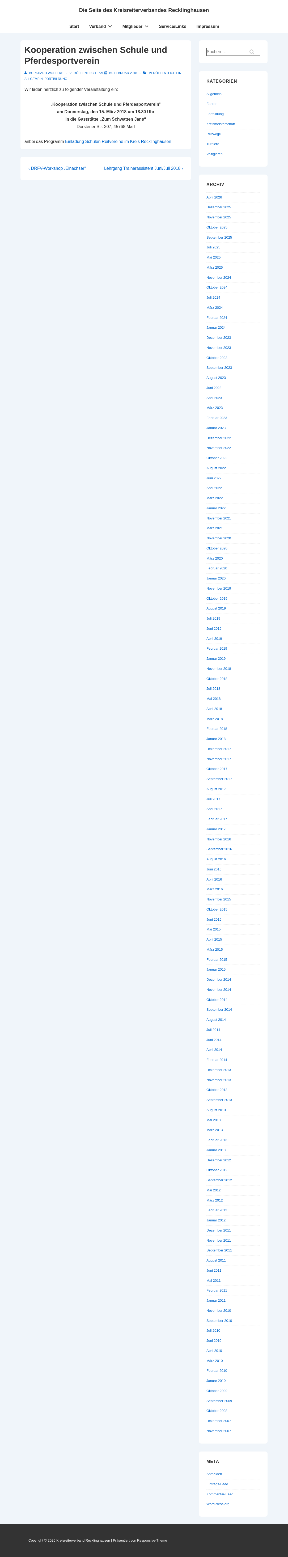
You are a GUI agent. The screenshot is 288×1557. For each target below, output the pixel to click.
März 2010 (214, 1361)
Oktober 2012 (216, 1170)
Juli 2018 (213, 689)
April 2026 (214, 197)
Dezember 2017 (218, 749)
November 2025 (218, 217)
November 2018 (218, 669)
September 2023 (219, 368)
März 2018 (214, 719)
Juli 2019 (213, 618)
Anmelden (214, 1474)
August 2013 (216, 1110)
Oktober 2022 (216, 458)
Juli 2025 (213, 247)
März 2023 (214, 408)
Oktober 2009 (216, 1391)
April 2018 (214, 709)
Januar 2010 (216, 1381)
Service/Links (172, 26)
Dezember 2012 (218, 1160)
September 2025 (219, 237)
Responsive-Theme (152, 1540)
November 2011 (218, 1240)
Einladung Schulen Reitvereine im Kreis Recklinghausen (118, 141)
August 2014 (216, 1020)
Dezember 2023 (218, 338)
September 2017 (219, 779)
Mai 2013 (213, 1120)
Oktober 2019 (216, 598)
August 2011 (216, 1260)
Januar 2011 (216, 1300)
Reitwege (213, 134)
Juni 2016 (213, 869)
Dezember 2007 (218, 1421)
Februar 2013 (216, 1140)
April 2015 (214, 939)
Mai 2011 (213, 1281)
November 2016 (218, 839)
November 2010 (218, 1311)
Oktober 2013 (216, 1090)
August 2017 (216, 789)
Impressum (207, 26)
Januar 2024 (216, 327)
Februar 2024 (216, 318)
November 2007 (218, 1431)
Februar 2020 (216, 568)
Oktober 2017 (216, 769)
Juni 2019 (213, 629)
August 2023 (216, 378)
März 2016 (214, 889)
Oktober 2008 (216, 1411)
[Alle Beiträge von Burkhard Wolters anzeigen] (44, 73)
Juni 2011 (213, 1270)
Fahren (211, 104)
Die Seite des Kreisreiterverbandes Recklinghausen (144, 10)
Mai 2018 (213, 699)
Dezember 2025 (218, 207)
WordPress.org (217, 1504)
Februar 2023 (216, 418)
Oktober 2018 (216, 679)
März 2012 (214, 1200)
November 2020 (218, 538)
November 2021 (218, 518)
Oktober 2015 (216, 909)
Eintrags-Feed (217, 1484)
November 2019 (218, 588)
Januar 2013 (216, 1150)
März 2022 (214, 498)
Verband (102, 25)
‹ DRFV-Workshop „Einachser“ (57, 168)
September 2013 (219, 1100)
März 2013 (214, 1130)
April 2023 (214, 398)
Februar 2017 (216, 819)
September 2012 (219, 1180)
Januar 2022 (216, 508)
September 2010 (219, 1321)
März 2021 (214, 528)
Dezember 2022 (218, 438)
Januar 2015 (216, 969)
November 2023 (218, 348)
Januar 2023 (216, 428)
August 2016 (216, 859)
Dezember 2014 (218, 979)
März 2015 (214, 949)
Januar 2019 (216, 659)
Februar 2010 (216, 1371)
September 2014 (219, 1010)
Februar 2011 (216, 1290)
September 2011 (219, 1250)
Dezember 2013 (218, 1070)
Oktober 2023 (216, 358)
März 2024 (214, 308)
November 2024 (218, 278)
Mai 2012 (213, 1190)
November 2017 (218, 759)
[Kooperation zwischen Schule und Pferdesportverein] (123, 73)
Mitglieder (136, 25)
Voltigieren (214, 154)
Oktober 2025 (216, 227)
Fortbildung (55, 79)
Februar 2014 (216, 1060)
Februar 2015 (216, 960)
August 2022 (216, 468)
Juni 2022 (213, 478)
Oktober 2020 (216, 548)
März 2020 (214, 558)
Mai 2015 (213, 929)
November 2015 (218, 899)
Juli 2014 (213, 1030)
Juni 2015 (213, 919)
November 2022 (218, 448)
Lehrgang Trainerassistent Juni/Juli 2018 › (143, 168)
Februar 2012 (216, 1210)
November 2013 (218, 1080)
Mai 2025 (213, 257)
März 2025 (214, 267)
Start (74, 26)
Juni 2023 (213, 388)
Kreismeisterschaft (220, 124)
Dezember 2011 (218, 1230)
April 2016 (214, 879)
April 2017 (214, 809)
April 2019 (214, 639)
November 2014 (218, 990)
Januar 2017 (216, 829)
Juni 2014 (213, 1040)
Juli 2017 (213, 799)
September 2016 (219, 849)
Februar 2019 (216, 648)
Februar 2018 (216, 729)
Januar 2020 (216, 578)
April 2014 (214, 1050)
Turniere (212, 144)
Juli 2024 (213, 297)
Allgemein (33, 79)
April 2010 (214, 1351)
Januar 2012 (216, 1220)
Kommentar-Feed (219, 1494)
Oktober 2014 (216, 1000)
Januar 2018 (216, 739)
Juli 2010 (213, 1330)
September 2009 (219, 1401)
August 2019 (216, 608)
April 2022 (214, 488)
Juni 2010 (213, 1341)
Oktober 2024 (216, 287)
